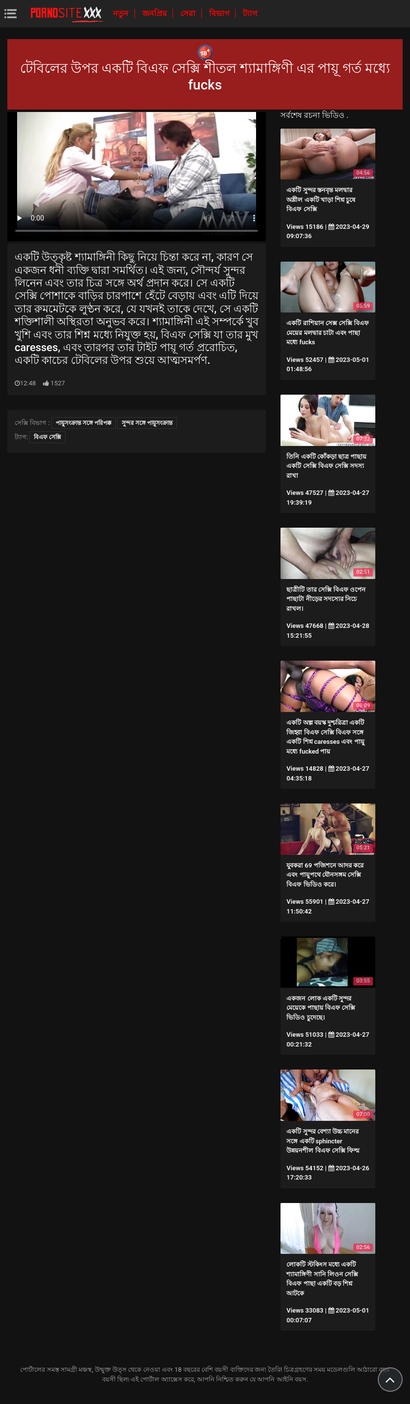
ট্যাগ (250, 13)
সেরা (188, 13)
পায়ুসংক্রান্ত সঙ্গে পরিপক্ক (83, 423)
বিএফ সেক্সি (47, 437)
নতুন (121, 13)
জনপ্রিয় (155, 13)
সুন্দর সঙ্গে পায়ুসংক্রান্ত (147, 423)
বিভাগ (220, 13)
